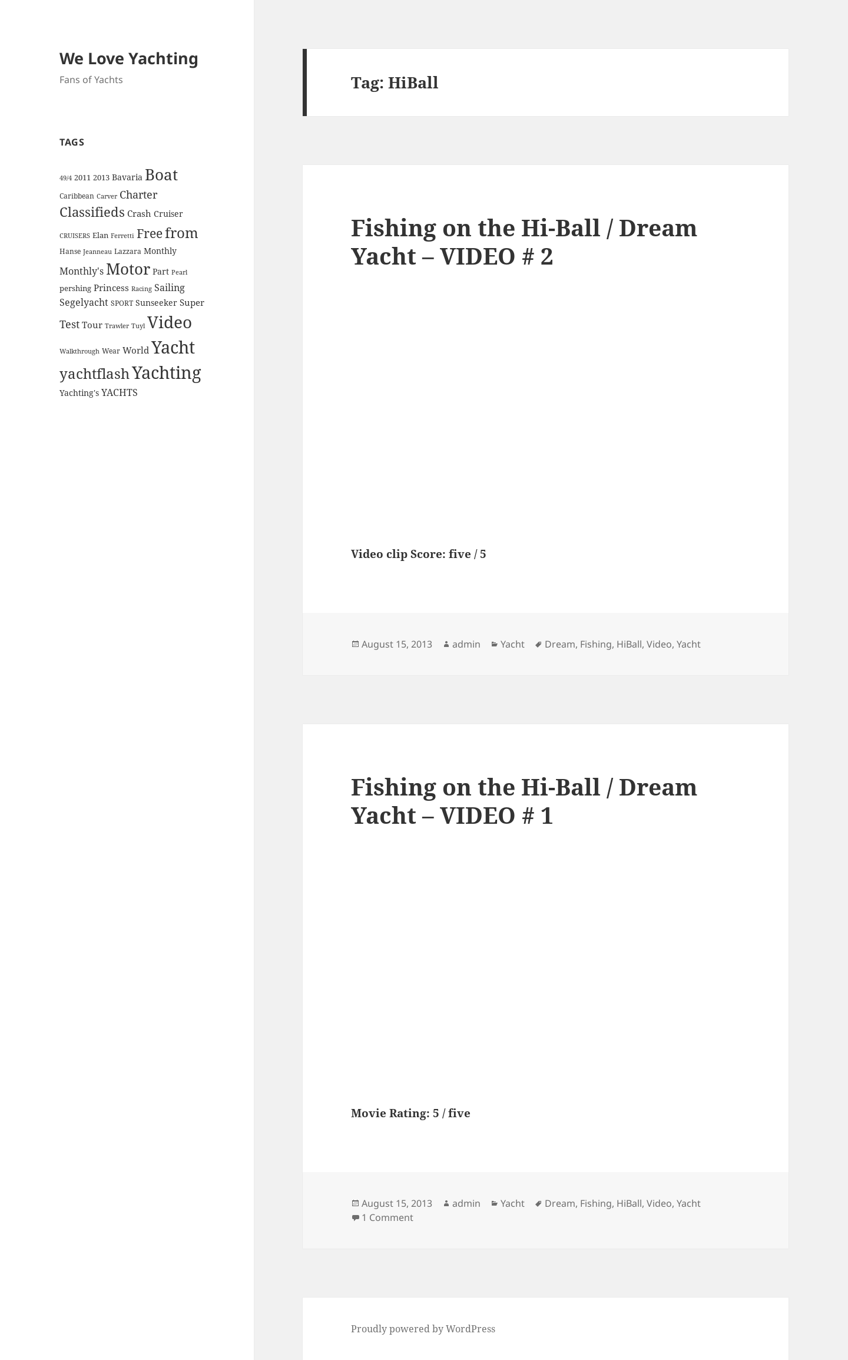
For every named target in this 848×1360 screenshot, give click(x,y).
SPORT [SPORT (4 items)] (122, 303)
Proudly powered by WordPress (423, 1328)
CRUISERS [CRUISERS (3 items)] (74, 236)
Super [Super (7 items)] (192, 302)
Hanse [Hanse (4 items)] (70, 251)
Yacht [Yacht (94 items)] (173, 346)
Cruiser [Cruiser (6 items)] (168, 213)
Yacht (513, 644)
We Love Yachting (128, 58)
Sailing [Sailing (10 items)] (169, 287)
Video (659, 644)
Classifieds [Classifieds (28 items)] (92, 211)
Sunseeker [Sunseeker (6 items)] (156, 302)
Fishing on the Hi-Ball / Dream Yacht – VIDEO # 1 (524, 800)
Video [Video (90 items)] (169, 322)
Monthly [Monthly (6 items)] (160, 250)
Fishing (596, 644)
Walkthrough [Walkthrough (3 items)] (79, 351)
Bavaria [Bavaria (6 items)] (127, 177)
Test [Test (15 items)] (69, 323)
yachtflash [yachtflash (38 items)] (94, 373)
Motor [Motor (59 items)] (128, 268)
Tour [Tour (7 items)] (92, 325)
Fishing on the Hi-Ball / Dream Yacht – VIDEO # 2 (524, 241)
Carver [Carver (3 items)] (107, 196)
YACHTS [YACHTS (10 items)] (119, 392)
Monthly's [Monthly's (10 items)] (81, 271)
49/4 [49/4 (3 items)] (65, 178)
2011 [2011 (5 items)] (82, 177)
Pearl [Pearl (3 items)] (179, 272)
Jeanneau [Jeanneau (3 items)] (97, 251)
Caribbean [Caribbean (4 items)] (76, 196)
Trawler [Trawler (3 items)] (117, 326)
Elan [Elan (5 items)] (100, 235)
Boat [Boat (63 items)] (161, 174)
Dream (560, 644)
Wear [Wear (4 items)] (111, 351)
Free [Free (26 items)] (150, 233)
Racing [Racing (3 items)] (141, 289)
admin (466, 644)
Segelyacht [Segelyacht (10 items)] (83, 302)
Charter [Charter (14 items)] (138, 194)
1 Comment (387, 1217)
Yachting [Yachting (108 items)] (166, 372)
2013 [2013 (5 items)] (101, 177)
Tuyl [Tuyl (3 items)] (138, 326)
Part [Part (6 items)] (161, 271)
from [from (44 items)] (181, 232)
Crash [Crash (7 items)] (139, 213)
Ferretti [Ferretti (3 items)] (122, 236)
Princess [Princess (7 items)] (111, 287)
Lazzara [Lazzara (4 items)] (127, 251)
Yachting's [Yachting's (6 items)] (79, 392)
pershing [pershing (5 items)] (75, 288)
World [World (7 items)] (135, 350)
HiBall (629, 644)
